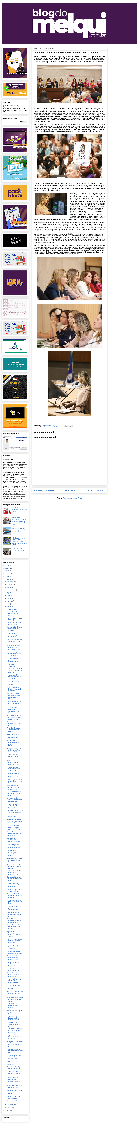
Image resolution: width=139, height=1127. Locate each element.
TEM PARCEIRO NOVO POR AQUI (14, 619)
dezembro (10, 581)
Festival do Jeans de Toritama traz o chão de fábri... (14, 729)
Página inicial (70, 490)
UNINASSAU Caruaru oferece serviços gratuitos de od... (14, 872)
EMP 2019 (10, 1061)
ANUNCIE (10, 1064)
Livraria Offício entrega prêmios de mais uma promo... (14, 901)
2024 (7, 565)
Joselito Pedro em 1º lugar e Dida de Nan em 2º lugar (19, 509)
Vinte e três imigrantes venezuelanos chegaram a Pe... (14, 980)
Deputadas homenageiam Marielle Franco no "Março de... (13, 933)
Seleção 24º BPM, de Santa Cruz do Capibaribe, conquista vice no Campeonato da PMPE (19, 541)
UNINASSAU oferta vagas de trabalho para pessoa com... (13, 1024)
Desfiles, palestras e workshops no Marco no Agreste (14, 884)
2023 (7, 568)
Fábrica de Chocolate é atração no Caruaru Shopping (14, 682)
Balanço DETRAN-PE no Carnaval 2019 (15, 1086)
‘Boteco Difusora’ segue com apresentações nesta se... (14, 866)
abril (8, 604)
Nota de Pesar (11, 816)
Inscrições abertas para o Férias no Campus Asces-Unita (19, 550)
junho (9, 598)
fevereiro (10, 1104)
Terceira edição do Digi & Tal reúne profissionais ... (15, 812)
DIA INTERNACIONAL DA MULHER (14, 1097)
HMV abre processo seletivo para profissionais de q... (14, 775)
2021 (7, 573)
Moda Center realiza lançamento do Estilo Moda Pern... (14, 689)
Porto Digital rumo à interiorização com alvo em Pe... (13, 787)
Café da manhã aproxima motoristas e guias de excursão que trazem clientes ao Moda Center (19, 521)
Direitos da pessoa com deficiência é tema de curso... (14, 723)
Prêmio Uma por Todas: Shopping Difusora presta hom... (14, 940)
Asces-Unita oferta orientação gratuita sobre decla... (13, 768)
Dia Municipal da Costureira (12, 665)
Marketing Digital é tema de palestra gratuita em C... (14, 1011)
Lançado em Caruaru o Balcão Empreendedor (14, 952)
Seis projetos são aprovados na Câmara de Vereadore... (14, 799)
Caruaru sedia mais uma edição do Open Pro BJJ (14, 793)
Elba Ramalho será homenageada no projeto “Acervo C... (14, 1018)
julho (8, 595)
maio (9, 601)
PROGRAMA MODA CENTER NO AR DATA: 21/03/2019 (13, 827)
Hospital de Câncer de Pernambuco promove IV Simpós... (14, 1036)
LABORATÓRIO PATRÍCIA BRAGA (13, 969)
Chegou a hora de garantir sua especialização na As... (13, 1080)
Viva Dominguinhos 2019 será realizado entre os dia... (15, 993)
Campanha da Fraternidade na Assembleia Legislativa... (12, 853)
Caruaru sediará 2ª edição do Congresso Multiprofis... (14, 895)
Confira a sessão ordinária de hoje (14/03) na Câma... (13, 957)
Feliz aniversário (12, 609)
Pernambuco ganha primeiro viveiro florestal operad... (13, 659)
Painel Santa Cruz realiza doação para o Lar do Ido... (14, 806)
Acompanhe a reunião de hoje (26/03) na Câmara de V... (14, 750)
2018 (7, 1110)
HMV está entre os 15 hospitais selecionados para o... (15, 1050)
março (9, 606)
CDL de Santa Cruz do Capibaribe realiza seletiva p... (14, 987)
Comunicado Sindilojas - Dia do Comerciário (14, 1068)
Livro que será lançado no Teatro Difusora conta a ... (14, 703)
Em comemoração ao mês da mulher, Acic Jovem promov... (14, 653)
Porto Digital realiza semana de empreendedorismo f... (15, 846)
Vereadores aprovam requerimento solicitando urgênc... (14, 647)
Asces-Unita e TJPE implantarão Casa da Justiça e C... (14, 676)
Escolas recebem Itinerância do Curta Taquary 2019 (14, 947)
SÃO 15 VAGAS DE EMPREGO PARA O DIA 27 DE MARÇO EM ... (14, 696)
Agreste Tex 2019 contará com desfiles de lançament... (14, 920)
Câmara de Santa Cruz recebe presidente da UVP (14, 878)
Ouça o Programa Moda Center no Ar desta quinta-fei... (14, 641)
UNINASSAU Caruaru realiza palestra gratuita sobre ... (14, 1005)
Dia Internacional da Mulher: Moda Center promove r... (14, 914)
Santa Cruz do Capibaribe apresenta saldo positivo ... (14, 634)
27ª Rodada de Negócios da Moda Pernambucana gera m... (15, 1043)
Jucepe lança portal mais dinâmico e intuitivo (15, 623)
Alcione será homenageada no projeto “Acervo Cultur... (13, 743)
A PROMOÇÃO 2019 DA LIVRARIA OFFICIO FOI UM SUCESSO (14, 717)
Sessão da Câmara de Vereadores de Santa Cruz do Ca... (14, 821)
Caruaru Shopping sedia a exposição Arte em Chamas (14, 1091)
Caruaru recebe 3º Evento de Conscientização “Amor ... (13, 710)
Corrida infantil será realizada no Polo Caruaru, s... (13, 963)
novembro (10, 584)
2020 (7, 576)
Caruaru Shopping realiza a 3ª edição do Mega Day (14, 833)
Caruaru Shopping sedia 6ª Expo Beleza (14, 890)
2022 (7, 571)
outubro (9, 587)
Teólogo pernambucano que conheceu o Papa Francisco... (14, 781)
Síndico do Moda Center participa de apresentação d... (14, 908)
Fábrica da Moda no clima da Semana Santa (13, 613)
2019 (7, 579)
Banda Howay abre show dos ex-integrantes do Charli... (15, 999)
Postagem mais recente (44, 490)
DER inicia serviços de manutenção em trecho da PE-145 (14, 762)
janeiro (9, 1107)
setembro (10, 590)
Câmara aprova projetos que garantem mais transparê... (14, 1030)
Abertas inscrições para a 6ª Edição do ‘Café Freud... (14, 860)
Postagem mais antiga (95, 490)
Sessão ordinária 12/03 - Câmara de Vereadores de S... (14, 1057)
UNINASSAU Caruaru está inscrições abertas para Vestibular (19, 530)
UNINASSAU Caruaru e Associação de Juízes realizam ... (14, 670)
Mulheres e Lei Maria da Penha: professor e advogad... (14, 628)
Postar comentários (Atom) (72, 498)
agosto (9, 593)
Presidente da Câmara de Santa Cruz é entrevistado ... (14, 974)
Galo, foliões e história (14, 1101)
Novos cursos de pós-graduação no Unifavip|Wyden (13, 735)
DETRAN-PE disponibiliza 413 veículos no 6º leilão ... (15, 839)
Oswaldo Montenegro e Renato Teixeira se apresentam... (14, 756)
